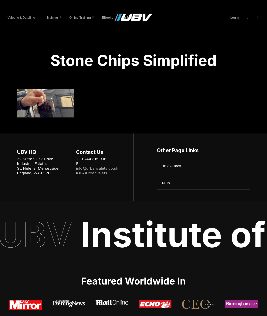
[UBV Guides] (203, 166)
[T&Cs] (203, 183)
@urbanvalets (94, 173)
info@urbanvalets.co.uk (97, 168)
